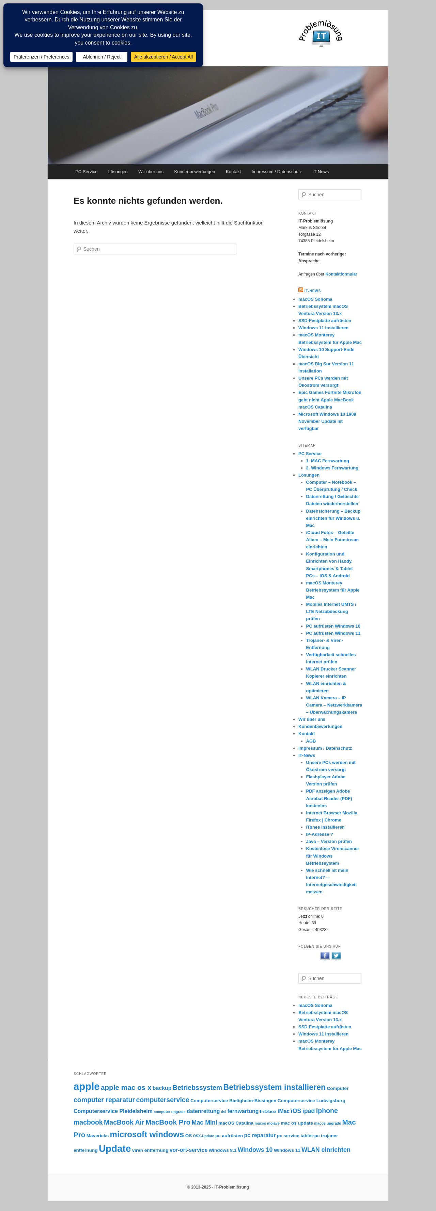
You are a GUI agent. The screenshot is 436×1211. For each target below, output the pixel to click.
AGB (311, 741)
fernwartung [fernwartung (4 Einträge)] (243, 1111)
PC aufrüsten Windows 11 (333, 633)
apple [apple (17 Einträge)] (87, 1086)
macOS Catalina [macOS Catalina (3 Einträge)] (235, 1123)
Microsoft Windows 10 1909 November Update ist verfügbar (327, 421)
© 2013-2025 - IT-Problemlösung (218, 1187)
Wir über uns (151, 171)
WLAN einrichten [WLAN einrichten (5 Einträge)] (326, 1149)
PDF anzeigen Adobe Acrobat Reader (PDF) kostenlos (329, 798)
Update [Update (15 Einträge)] (115, 1148)
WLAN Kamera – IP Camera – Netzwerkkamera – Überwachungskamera (334, 705)
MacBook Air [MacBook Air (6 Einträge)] (124, 1122)
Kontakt (233, 171)
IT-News (321, 171)
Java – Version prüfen (329, 841)
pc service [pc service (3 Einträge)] (288, 1135)
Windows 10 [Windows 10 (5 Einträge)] (255, 1149)
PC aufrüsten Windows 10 (333, 626)
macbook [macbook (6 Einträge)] (88, 1122)
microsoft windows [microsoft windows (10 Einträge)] (147, 1134)
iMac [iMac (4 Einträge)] (284, 1111)
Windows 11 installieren (323, 327)
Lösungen (118, 171)
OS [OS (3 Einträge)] (188, 1135)
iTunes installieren (325, 827)
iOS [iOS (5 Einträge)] (296, 1111)
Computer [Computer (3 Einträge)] (337, 1088)
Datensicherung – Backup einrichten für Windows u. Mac (333, 518)
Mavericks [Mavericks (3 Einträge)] (98, 1135)
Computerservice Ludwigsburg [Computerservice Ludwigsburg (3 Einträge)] (311, 1100)
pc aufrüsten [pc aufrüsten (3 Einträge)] (229, 1135)
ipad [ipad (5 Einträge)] (308, 1111)
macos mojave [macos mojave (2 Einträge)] (266, 1123)
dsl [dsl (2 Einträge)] (223, 1112)
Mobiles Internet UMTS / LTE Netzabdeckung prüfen (331, 611)
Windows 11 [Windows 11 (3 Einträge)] (287, 1150)
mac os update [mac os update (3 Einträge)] (297, 1123)
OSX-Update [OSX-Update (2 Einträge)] (203, 1136)
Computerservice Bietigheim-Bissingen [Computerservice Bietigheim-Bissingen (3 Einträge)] (233, 1100)
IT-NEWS (313, 291)
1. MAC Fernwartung (327, 460)
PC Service (86, 171)
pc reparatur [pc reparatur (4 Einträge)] (260, 1135)
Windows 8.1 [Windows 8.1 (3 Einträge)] (223, 1150)
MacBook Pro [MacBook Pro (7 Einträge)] (167, 1122)
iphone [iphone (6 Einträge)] (327, 1110)
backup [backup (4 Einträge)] (162, 1088)
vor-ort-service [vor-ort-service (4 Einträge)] (189, 1150)
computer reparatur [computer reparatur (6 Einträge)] (104, 1100)
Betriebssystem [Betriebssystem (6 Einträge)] (197, 1087)
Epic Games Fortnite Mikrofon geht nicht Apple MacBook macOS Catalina (329, 399)
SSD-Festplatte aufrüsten (324, 320)
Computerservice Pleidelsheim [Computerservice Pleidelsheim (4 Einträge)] (113, 1111)
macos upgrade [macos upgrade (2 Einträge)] (327, 1123)
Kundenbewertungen (194, 171)
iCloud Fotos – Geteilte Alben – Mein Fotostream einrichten (332, 539)
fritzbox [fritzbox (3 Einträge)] (268, 1111)
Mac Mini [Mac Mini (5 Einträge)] (204, 1122)
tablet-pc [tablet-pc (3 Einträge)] (310, 1135)
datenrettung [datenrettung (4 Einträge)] (203, 1111)
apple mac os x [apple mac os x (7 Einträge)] (126, 1087)
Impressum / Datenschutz (277, 171)
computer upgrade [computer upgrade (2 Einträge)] (170, 1112)
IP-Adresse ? (319, 834)
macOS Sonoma (315, 299)
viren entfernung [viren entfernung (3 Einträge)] (150, 1150)
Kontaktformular (341, 274)
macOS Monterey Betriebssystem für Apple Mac (333, 590)
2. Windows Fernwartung (332, 467)
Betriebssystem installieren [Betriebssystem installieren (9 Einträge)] (274, 1087)
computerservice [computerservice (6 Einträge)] (162, 1100)
